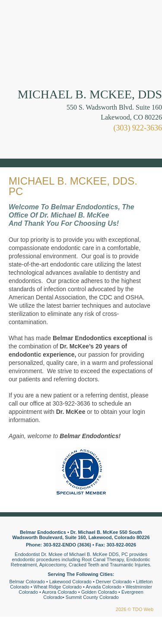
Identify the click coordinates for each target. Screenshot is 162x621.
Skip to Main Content (24, 3)
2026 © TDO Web (134, 609)
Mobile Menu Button (15, 146)
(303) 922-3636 (138, 128)
